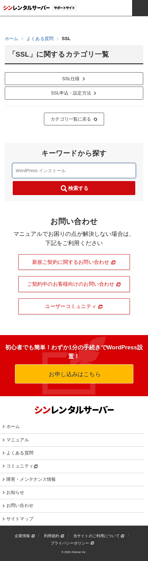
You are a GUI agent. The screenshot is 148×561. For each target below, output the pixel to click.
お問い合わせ (19, 505)
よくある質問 (19, 452)
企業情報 (25, 536)
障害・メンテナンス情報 (31, 479)
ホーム (13, 426)
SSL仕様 (74, 78)
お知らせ (15, 492)
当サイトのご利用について (98, 536)
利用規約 (54, 536)
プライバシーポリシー (72, 543)
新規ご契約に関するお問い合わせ (74, 262)
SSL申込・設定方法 (74, 92)
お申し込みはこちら (74, 374)
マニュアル (17, 439)
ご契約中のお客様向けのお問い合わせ (74, 284)
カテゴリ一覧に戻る (74, 119)
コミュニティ (22, 465)
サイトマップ (19, 518)
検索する (74, 189)
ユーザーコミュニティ (74, 306)
